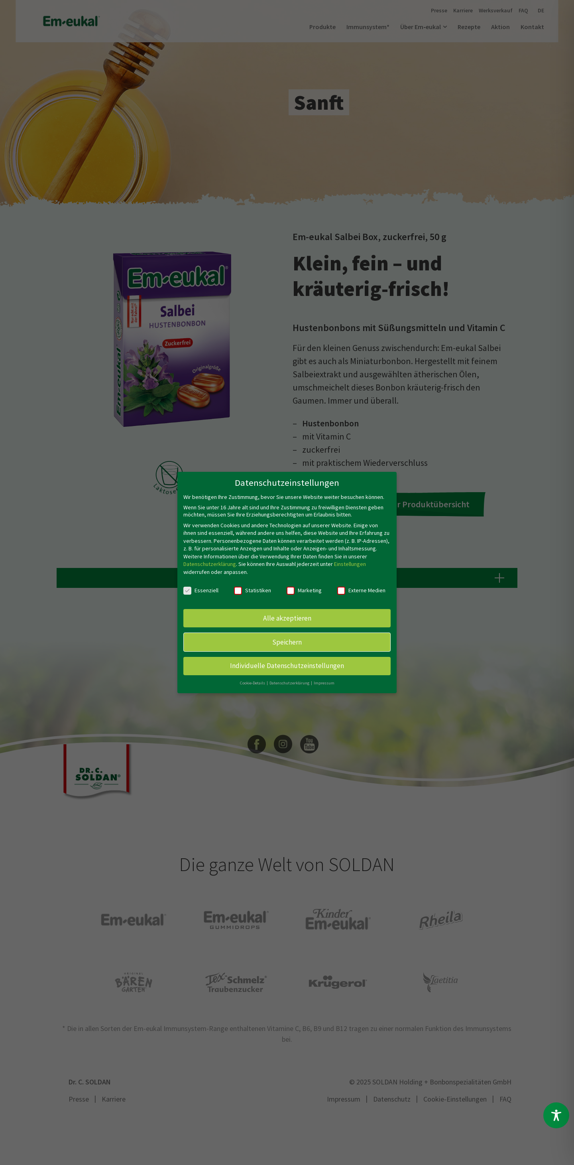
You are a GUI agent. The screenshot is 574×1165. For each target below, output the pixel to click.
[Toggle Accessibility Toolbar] (556, 1115)
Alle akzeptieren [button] (287, 617)
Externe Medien (361, 590)
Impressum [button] (324, 683)
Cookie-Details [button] (253, 683)
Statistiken (252, 590)
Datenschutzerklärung (209, 564)
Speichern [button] (287, 641)
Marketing (304, 590)
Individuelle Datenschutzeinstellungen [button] (287, 665)
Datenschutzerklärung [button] (289, 683)
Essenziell (200, 590)
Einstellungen (350, 564)
